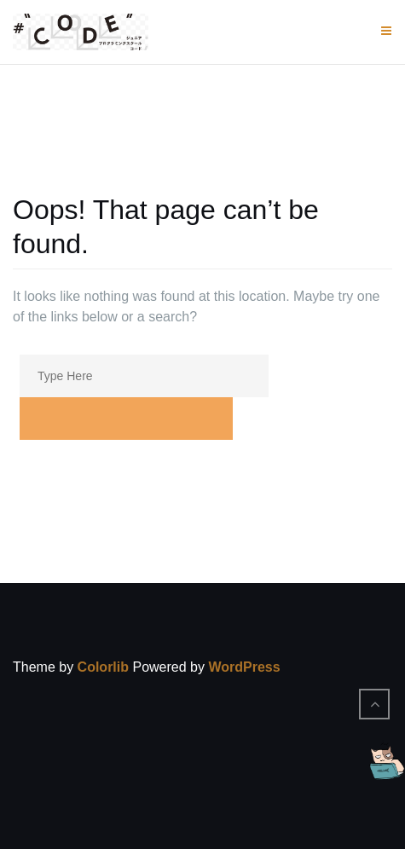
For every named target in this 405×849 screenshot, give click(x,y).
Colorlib (103, 667)
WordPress (244, 667)
